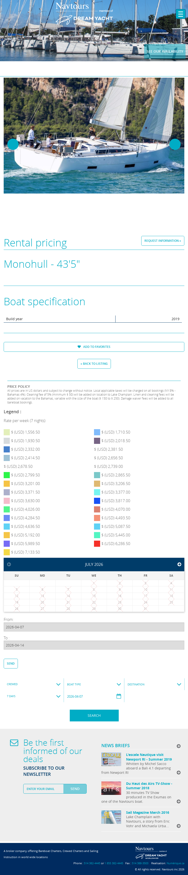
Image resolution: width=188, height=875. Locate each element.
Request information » (162, 241)
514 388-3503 (140, 863)
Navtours (94, 14)
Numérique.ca (175, 863)
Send (11, 663)
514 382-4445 (92, 863)
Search (94, 715)
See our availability (165, 51)
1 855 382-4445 (114, 863)
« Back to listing (94, 364)
